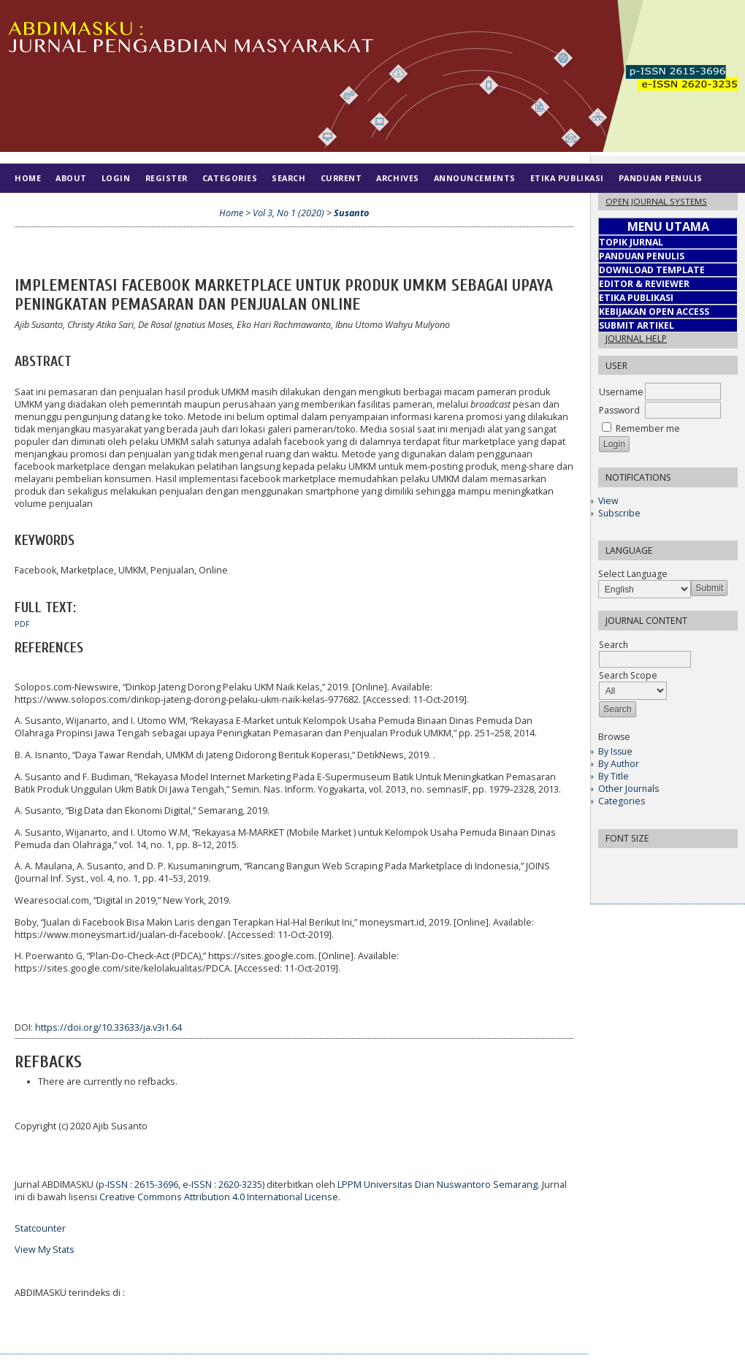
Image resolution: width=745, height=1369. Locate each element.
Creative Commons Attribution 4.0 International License (218, 1197)
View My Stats (44, 1249)
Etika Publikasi (567, 177)
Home (28, 177)
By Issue (615, 751)
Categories (621, 801)
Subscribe (619, 513)
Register (166, 177)
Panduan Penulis (661, 177)
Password (619, 410)
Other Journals (628, 788)
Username (621, 392)
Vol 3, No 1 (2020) (288, 213)
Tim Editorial (48, 207)
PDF (22, 624)
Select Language (633, 574)
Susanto (351, 213)
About (71, 177)
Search (288, 177)
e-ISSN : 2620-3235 (222, 1184)
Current (341, 177)
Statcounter (40, 1228)
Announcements (475, 177)
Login (116, 177)
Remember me (648, 428)
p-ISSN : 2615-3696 (138, 1184)
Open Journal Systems (656, 201)
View (608, 501)
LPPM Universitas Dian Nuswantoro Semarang (437, 1184)
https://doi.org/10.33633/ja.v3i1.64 (108, 1027)
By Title (613, 776)
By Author (618, 764)
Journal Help (636, 338)
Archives (397, 177)
